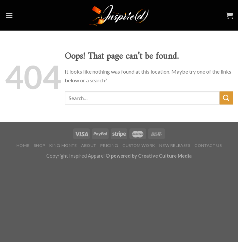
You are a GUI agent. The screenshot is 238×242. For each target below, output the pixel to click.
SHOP (39, 145)
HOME (22, 145)
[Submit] (226, 98)
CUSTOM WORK (138, 145)
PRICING (109, 145)
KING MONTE (63, 145)
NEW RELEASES (174, 145)
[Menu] (9, 15)
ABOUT (88, 145)
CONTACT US (208, 145)
